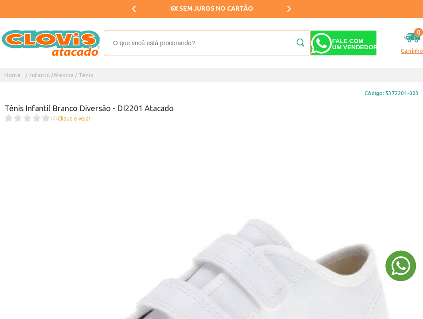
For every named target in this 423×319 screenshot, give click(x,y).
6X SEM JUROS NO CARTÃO (211, 8)
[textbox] (207, 43)
